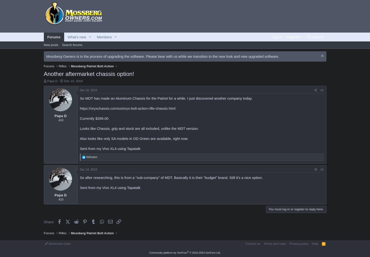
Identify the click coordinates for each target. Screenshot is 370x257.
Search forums (72, 45)
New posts (51, 45)
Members (104, 37)
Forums (54, 37)
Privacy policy (298, 244)
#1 (322, 90)
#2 (322, 169)
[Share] (316, 90)
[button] (89, 37)
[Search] (315, 37)
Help (315, 244)
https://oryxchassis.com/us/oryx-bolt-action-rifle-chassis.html (128, 108)
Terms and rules (275, 244)
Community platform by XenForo (185, 252)
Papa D (52, 81)
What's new (77, 37)
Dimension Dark (58, 244)
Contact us (252, 244)
